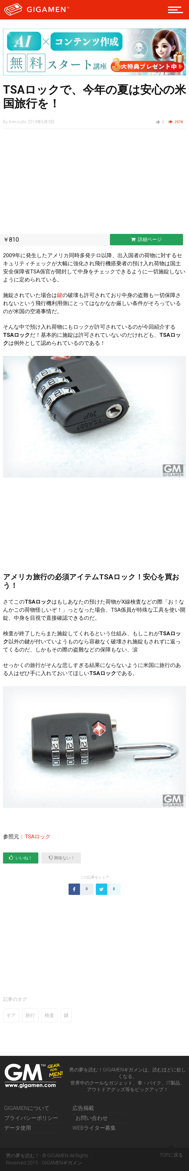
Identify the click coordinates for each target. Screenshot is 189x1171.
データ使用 (17, 1128)
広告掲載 (83, 1108)
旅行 (30, 1015)
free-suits (17, 121)
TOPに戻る (171, 1153)
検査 (49, 1015)
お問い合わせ (91, 1118)
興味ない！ (62, 857)
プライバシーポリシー (31, 1118)
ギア (11, 1015)
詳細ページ (146, 239)
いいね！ (20, 857)
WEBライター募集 (94, 1128)
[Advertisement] (94, 183)
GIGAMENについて (26, 1108)
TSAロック (38, 836)
